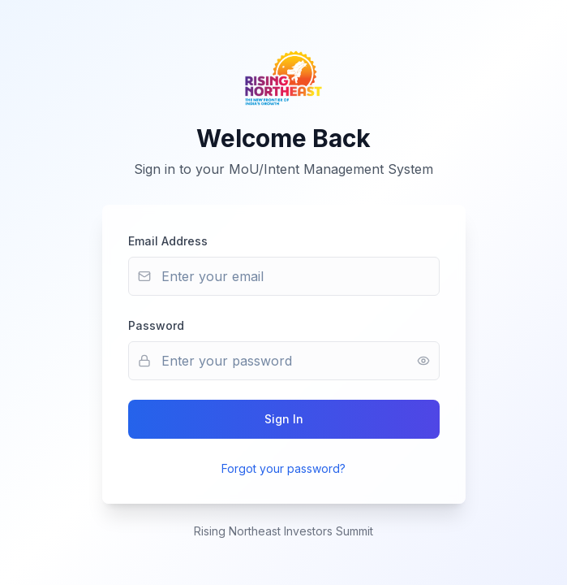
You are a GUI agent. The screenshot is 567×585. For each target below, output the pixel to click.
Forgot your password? (283, 468)
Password (156, 325)
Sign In (283, 419)
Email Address (168, 241)
